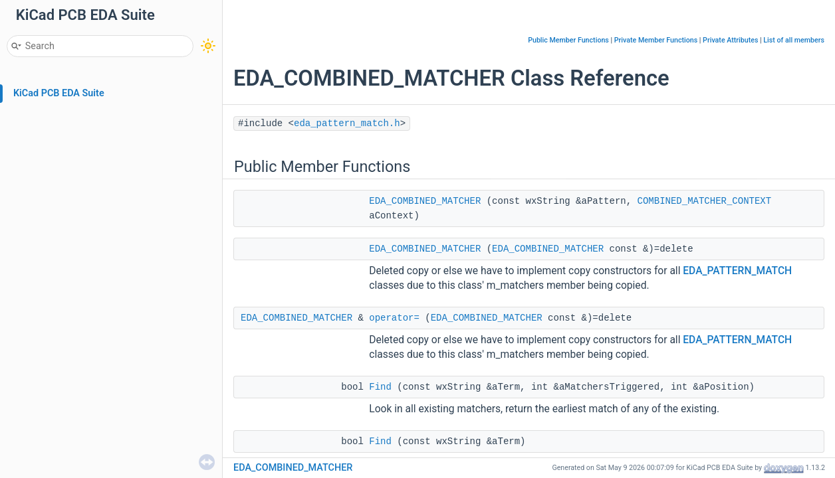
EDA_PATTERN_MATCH (737, 271)
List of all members (793, 40)
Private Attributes (730, 40)
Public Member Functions (568, 40)
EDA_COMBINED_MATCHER (425, 201)
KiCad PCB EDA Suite (58, 93)
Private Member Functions (655, 40)
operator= (394, 318)
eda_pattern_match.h (347, 123)
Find (380, 387)
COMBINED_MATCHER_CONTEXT (705, 201)
